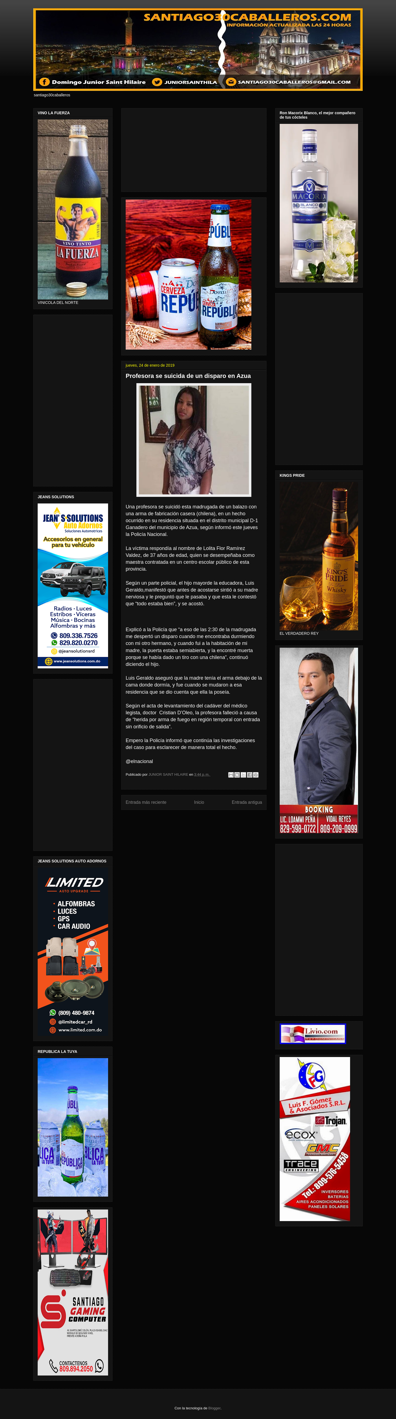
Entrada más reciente (146, 802)
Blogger (214, 1408)
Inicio (199, 802)
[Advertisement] (194, 148)
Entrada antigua (247, 802)
